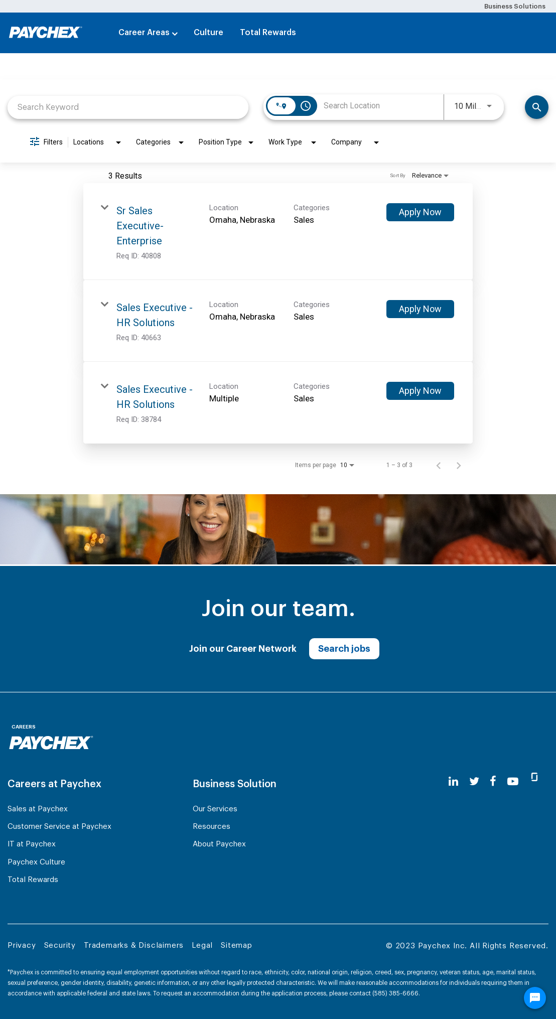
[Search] (536, 107)
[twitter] (474, 781)
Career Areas (144, 33)
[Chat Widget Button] (535, 998)
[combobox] (128, 107)
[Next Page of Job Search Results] (459, 465)
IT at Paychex (32, 844)
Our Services (215, 809)
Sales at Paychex (38, 809)
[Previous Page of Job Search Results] (439, 465)
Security (60, 945)
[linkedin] (453, 781)
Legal (202, 945)
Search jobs (344, 648)
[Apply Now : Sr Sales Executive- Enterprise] (420, 212)
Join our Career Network (243, 648)
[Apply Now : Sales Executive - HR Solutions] (420, 309)
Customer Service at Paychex (59, 826)
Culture (208, 33)
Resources (211, 826)
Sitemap (236, 945)
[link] (278, 231)
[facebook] (493, 781)
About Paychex (219, 844)
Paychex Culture (36, 862)
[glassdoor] (534, 781)
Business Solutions (514, 6)
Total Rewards (268, 33)
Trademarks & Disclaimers (134, 945)
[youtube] (512, 781)
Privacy (22, 945)
